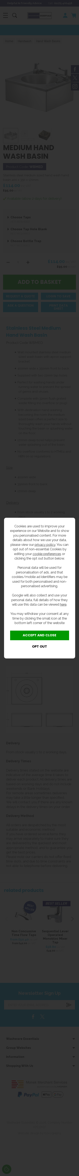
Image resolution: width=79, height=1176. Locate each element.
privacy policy (45, 545)
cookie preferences (47, 554)
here (63, 604)
